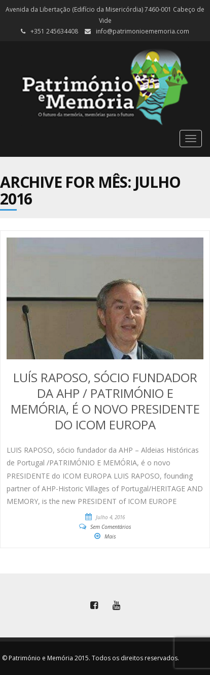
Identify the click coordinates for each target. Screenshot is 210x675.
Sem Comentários (110, 526)
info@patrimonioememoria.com (142, 31)
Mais (110, 536)
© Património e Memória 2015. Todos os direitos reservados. (90, 658)
